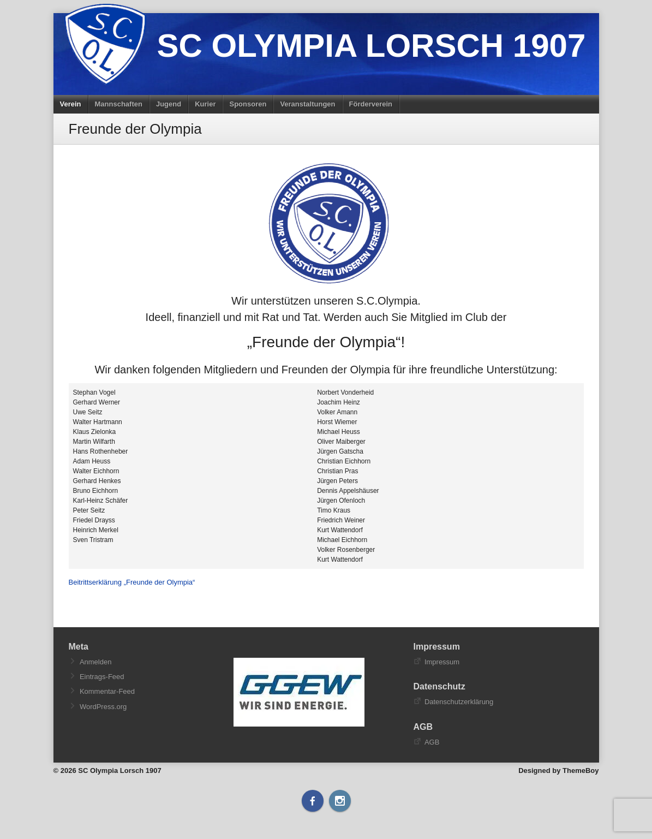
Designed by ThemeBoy (558, 770)
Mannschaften (118, 104)
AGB (431, 742)
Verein (70, 104)
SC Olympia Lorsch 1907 (371, 45)
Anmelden (96, 662)
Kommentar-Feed (107, 691)
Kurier (205, 104)
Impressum (441, 662)
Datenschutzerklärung (458, 702)
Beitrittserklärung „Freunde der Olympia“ (132, 582)
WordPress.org (103, 707)
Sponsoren (247, 104)
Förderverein (370, 104)
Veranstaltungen (307, 104)
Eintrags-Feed (102, 677)
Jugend (168, 104)
